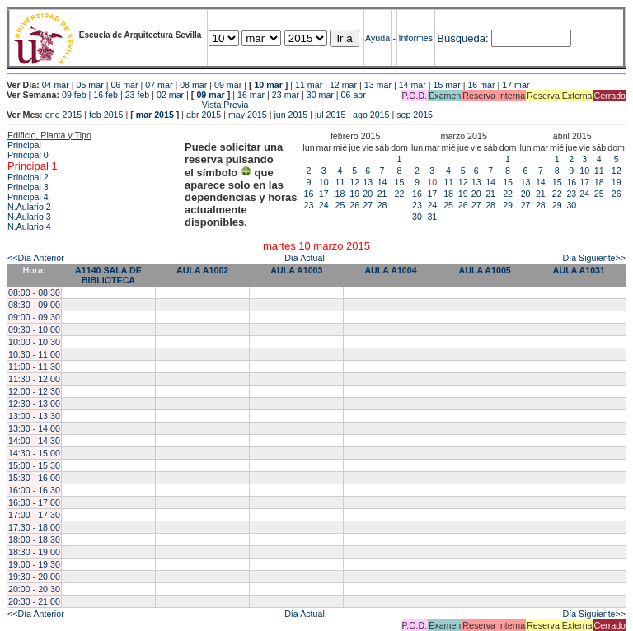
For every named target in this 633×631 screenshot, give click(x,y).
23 (309, 205)
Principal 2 (28, 177)
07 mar (158, 85)
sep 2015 (414, 114)
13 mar (378, 85)
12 (354, 182)
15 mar (447, 85)
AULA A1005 (485, 270)
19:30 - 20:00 (34, 577)
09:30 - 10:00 (34, 329)
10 (324, 182)
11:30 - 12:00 (34, 379)
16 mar (481, 85)
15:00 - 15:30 (34, 465)
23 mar (285, 95)
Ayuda (377, 38)
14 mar (412, 85)
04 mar (55, 85)
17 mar (515, 85)
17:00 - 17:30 (34, 515)
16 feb (105, 95)
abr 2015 (203, 114)
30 (417, 217)
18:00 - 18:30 (34, 540)
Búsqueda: (462, 38)
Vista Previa (128, 105)
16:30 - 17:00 (34, 502)
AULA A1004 (390, 270)
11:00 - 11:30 (34, 367)
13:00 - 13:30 (34, 416)
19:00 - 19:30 (34, 564)
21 (382, 194)
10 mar (268, 85)
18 (340, 194)
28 (382, 205)
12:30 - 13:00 (34, 404)
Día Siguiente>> (594, 258)
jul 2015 (330, 114)
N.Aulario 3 (29, 217)
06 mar (124, 85)
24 (324, 205)
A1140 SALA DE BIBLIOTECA (108, 275)
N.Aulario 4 (29, 226)
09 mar (227, 85)
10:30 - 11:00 (34, 354)
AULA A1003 (296, 270)
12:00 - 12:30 (34, 391)
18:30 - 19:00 (34, 552)
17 (324, 194)
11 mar (308, 85)
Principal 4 (28, 197)
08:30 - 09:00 (34, 305)
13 (368, 182)
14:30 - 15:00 (34, 453)
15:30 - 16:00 (34, 478)
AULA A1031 (579, 270)
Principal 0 (28, 155)
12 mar (343, 85)
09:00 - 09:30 (34, 317)
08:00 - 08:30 (34, 292)
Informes (416, 38)
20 (368, 194)
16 (309, 194)
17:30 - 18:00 (34, 527)
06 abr (353, 95)
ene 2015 (63, 114)
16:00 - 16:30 (34, 490)
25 (340, 205)
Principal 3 (28, 187)
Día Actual (304, 258)
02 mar (170, 95)
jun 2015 (290, 114)
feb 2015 (106, 114)
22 (400, 194)
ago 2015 (371, 114)
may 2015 (247, 114)
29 (508, 205)
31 (432, 217)
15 (400, 182)
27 (368, 205)
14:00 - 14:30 (34, 441)
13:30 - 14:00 (34, 428)
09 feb (74, 95)
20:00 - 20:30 (34, 589)
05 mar (90, 85)
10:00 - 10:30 (34, 342)
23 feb (137, 95)
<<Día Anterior (35, 258)
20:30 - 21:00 (34, 601)
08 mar (193, 85)
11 (340, 182)
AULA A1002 (202, 270)
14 (382, 182)
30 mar (320, 95)
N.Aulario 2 (29, 207)
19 (354, 194)
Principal (24, 145)
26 (354, 205)
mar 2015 (155, 114)
